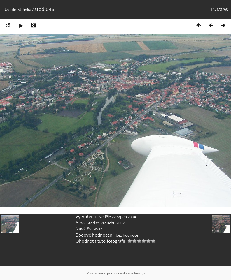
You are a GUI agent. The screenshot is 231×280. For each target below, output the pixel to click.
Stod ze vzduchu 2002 (106, 223)
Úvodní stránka (18, 9)
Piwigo (139, 273)
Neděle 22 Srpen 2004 (117, 216)
